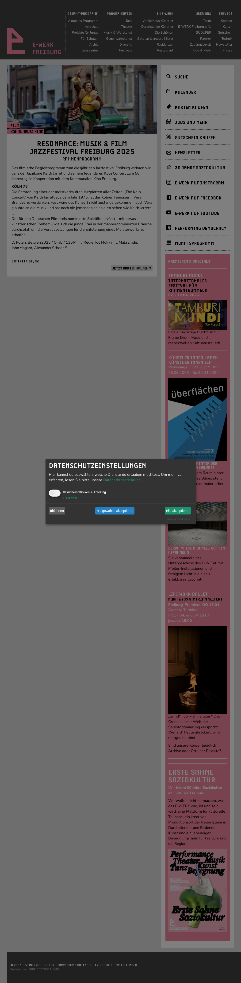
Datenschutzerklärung (122, 479)
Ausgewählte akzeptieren (115, 510)
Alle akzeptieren (177, 510)
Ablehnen (57, 510)
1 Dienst (70, 497)
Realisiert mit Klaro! (179, 519)
